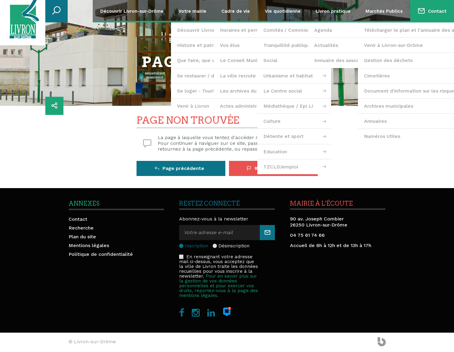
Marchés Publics (384, 11)
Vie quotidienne (283, 11)
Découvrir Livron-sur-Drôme (131, 11)
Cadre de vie (235, 11)
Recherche (81, 228)
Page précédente (179, 168)
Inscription (196, 245)
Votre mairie (192, 11)
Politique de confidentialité (101, 254)
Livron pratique (333, 11)
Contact (437, 11)
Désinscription (234, 245)
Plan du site (82, 237)
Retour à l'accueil (272, 168)
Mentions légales (89, 245)
